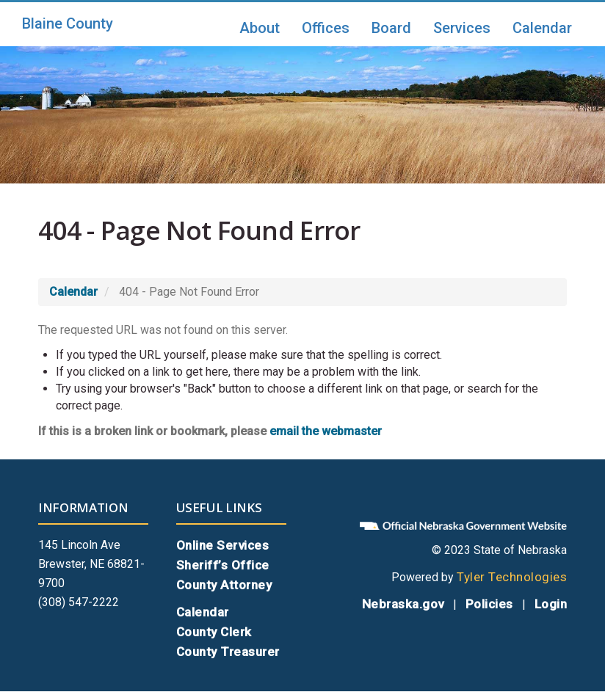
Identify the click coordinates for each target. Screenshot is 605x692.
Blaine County (67, 23)
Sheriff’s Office (222, 565)
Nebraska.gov (403, 604)
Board (391, 28)
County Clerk (214, 631)
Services (461, 28)
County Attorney (224, 585)
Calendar (542, 28)
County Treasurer (228, 651)
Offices (325, 28)
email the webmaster (325, 431)
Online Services (222, 545)
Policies (489, 604)
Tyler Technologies (512, 576)
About (259, 28)
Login (551, 604)
